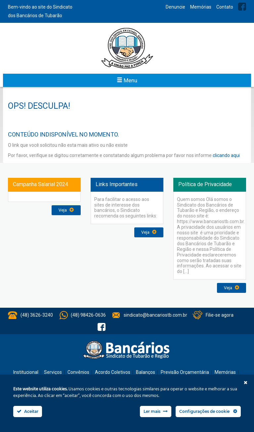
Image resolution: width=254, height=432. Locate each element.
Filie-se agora (219, 315)
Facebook (242, 7)
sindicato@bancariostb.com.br (155, 315)
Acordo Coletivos (112, 372)
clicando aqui (226, 155)
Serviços (53, 372)
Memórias (200, 7)
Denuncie (175, 7)
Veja (66, 210)
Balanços (145, 372)
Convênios (78, 372)
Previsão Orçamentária (185, 372)
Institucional (25, 372)
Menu (127, 80)
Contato (224, 7)
